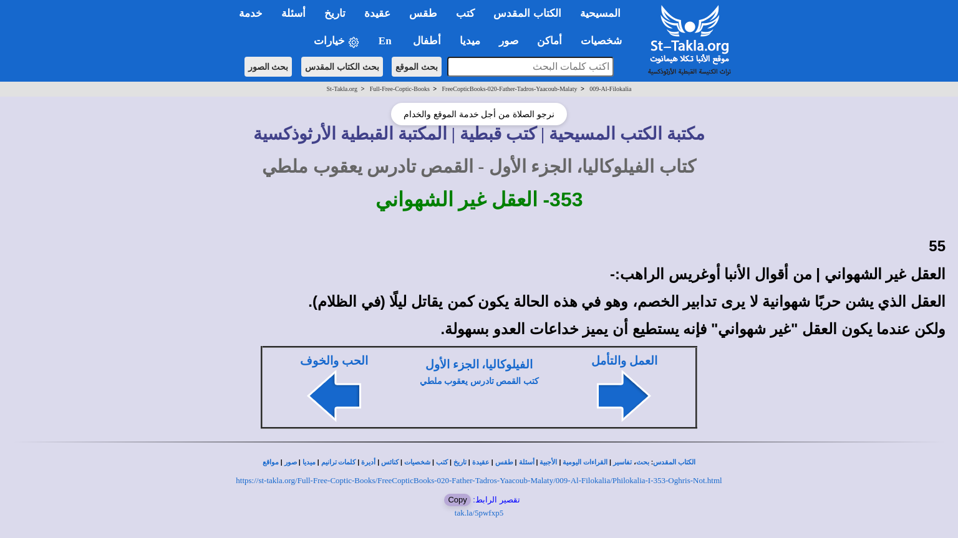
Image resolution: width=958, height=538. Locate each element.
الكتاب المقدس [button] (527, 13)
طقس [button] (423, 13)
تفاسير (622, 462)
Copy (457, 499)
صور (290, 462)
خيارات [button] (337, 41)
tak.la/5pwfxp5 (479, 512)
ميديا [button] (470, 41)
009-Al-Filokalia (610, 88)
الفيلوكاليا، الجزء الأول (479, 364)
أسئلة (527, 462)
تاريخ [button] (335, 13)
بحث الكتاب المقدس (342, 67)
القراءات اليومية (585, 462)
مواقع (271, 462)
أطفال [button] (427, 41)
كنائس (390, 462)
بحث (642, 462)
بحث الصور (268, 67)
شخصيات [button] (605, 41)
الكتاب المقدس (674, 462)
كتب (442, 462)
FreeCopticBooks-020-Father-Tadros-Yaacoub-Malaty (510, 88)
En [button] (386, 41)
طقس (504, 462)
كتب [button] (465, 13)
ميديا (309, 462)
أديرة (368, 462)
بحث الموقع (416, 67)
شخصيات (417, 462)
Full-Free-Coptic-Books (400, 88)
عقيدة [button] (377, 13)
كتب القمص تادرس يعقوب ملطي (479, 381)
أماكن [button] (549, 41)
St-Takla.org (342, 88)
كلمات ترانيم (338, 462)
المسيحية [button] (600, 13)
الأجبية (548, 462)
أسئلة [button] (293, 13)
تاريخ (460, 462)
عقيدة (481, 462)
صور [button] (508, 41)
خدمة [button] (251, 13)
